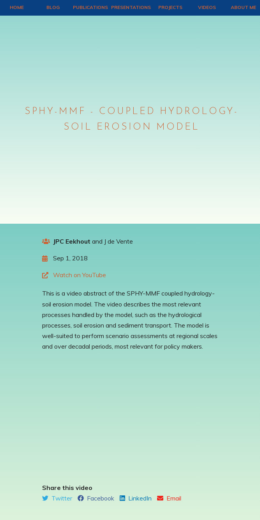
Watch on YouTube (79, 275)
